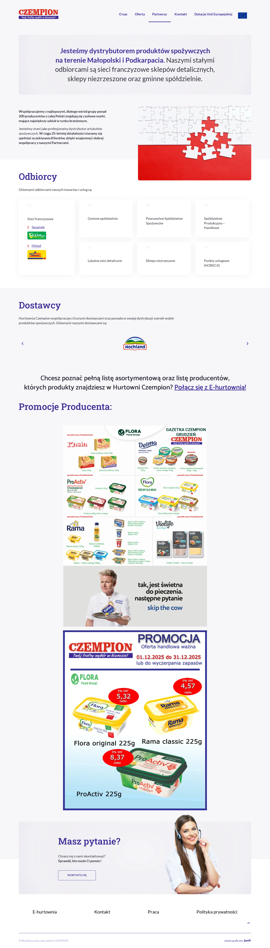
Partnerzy (159, 14)
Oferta (140, 14)
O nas (123, 14)
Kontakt (181, 14)
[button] (22, 344)
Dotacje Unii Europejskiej (213, 14)
